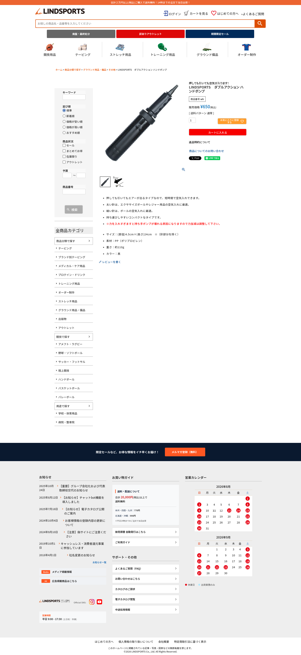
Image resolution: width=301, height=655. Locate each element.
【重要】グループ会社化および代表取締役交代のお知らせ (82, 488)
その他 (111, 69)
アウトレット (66, 328)
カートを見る (199, 13)
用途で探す (63, 406)
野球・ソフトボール (70, 353)
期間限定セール (220, 34)
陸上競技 (63, 370)
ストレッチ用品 (120, 49)
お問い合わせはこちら (127, 579)
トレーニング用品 (162, 49)
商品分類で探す (73, 69)
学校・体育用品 (67, 413)
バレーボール (66, 397)
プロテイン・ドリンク (71, 275)
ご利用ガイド (122, 542)
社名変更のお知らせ (82, 555)
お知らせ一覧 (99, 562)
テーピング (82, 49)
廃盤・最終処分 (81, 34)
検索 (260, 23)
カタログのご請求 (125, 589)
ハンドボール (66, 379)
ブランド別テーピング (71, 257)
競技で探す (63, 337)
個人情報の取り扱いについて (135, 641)
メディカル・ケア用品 (71, 266)
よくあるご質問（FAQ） (128, 568)
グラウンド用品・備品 (94, 69)
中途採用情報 (122, 609)
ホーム (58, 69)
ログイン (175, 14)
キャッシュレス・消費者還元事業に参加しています (82, 546)
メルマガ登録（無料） (185, 452)
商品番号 (68, 187)
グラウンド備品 (207, 49)
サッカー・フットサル (71, 362)
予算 (65, 171)
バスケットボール (69, 388)
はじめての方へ (228, 13)
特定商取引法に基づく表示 (190, 641)
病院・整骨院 (66, 422)
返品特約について (199, 142)
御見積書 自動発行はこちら (130, 532)
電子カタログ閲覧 (125, 599)
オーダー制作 (247, 49)
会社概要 (163, 641)
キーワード (69, 92)
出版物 (62, 319)
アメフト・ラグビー (70, 344)
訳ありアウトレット (150, 34)
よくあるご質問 (253, 14)
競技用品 (50, 49)
